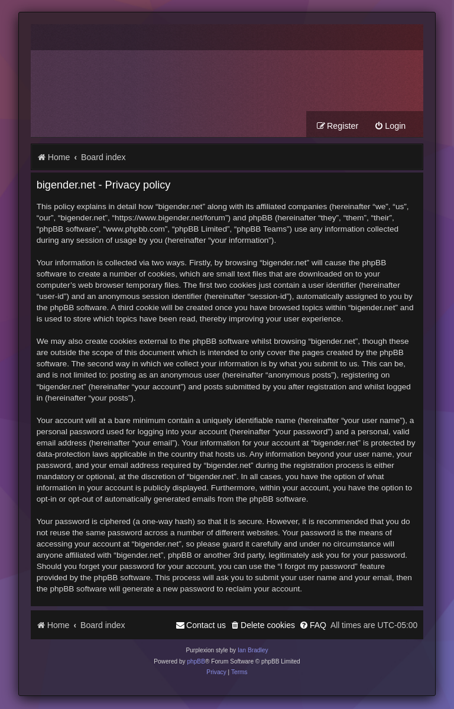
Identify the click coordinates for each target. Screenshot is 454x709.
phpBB (196, 662)
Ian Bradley (253, 651)
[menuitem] (390, 127)
